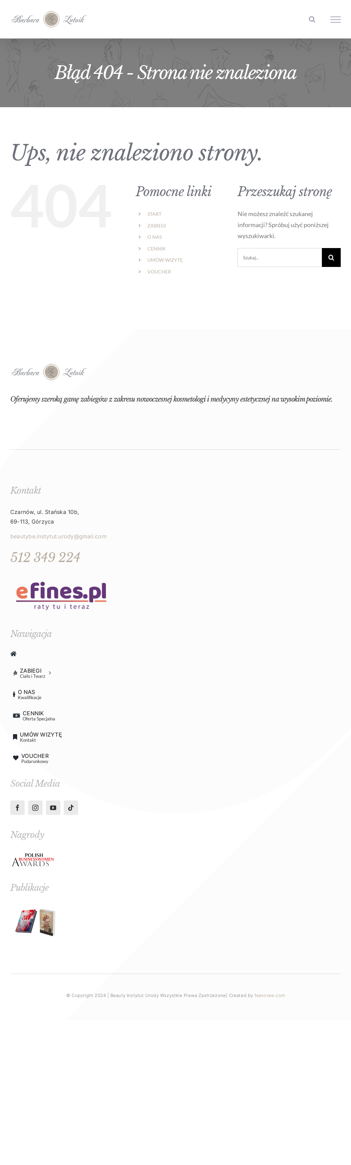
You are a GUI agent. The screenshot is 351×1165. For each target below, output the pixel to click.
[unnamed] (61, 577)
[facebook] (17, 807)
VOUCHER (159, 272)
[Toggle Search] (312, 19)
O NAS (154, 237)
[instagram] (35, 807)
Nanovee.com (270, 995)
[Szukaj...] (280, 257)
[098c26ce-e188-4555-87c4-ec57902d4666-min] (33, 855)
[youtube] (53, 807)
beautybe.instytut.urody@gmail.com (58, 536)
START (154, 214)
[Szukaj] (331, 257)
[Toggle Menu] (336, 19)
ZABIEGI (156, 225)
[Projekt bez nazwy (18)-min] (36, 907)
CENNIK (156, 248)
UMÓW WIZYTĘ (165, 260)
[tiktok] (71, 807)
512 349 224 (45, 557)
